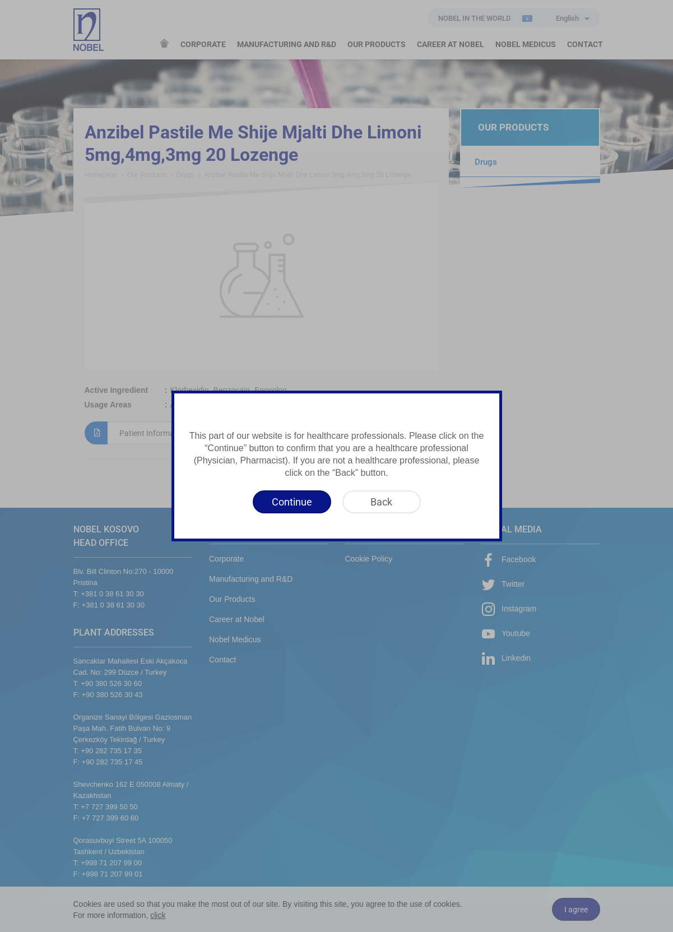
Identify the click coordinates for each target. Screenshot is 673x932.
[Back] (381, 501)
